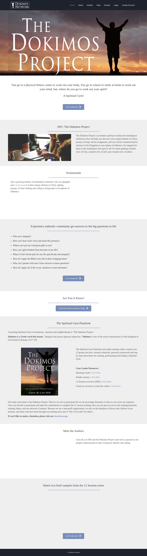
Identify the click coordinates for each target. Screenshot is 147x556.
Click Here (96, 373)
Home (72, 5)
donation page (61, 416)
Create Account (128, 5)
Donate (107, 5)
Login (116, 5)
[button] (73, 107)
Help (98, 5)
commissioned (21, 185)
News (80, 5)
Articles (90, 5)
